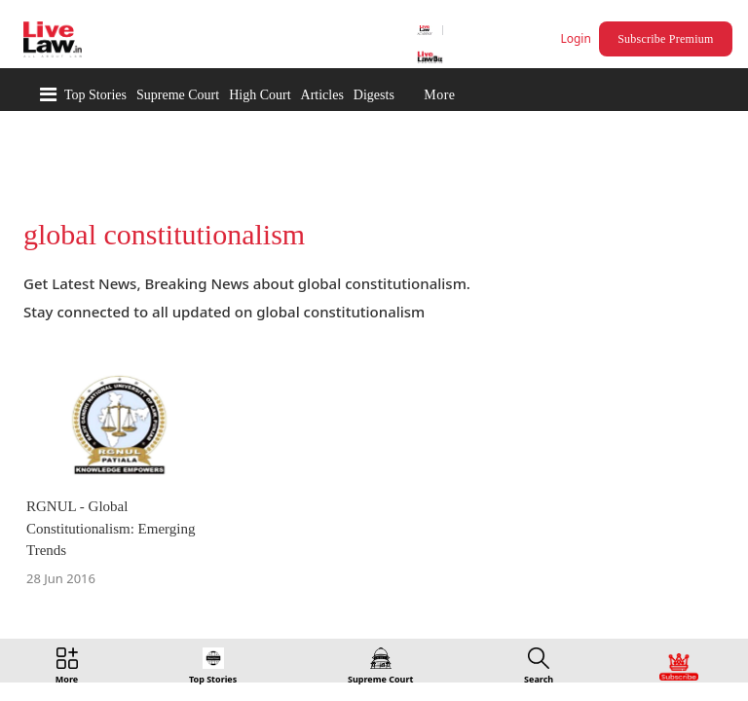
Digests (374, 95)
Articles (322, 95)
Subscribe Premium (668, 39)
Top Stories (95, 95)
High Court (259, 95)
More (439, 95)
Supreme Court (177, 95)
